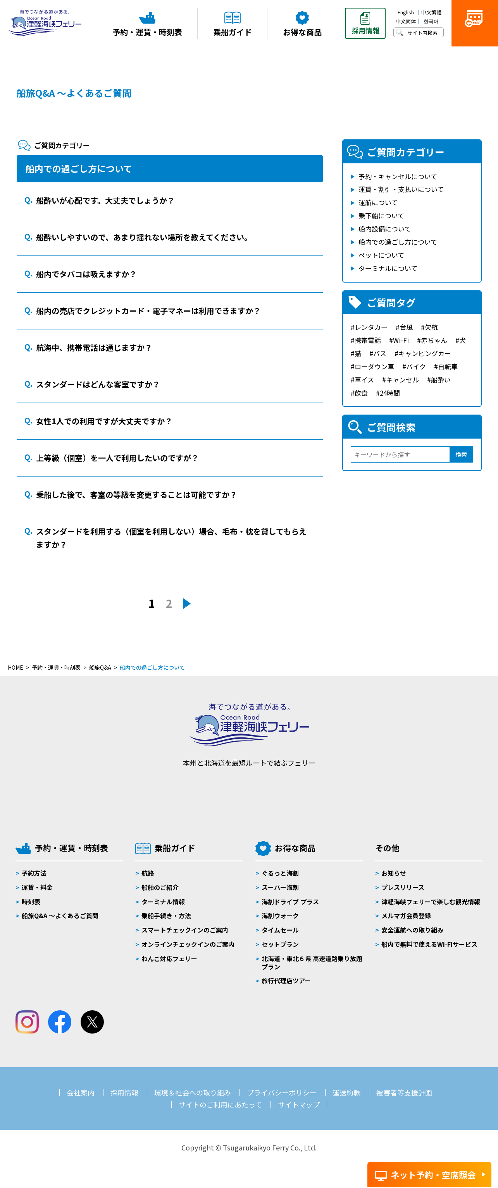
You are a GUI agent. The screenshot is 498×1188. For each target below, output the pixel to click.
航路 (147, 873)
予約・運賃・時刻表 (71, 848)
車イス (364, 379)
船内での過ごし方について (397, 242)
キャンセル (402, 379)
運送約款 (346, 1092)
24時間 (390, 393)
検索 (461, 454)
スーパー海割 (280, 887)
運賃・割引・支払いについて (401, 189)
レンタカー (371, 327)
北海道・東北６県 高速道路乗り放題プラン (312, 962)
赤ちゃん (434, 340)
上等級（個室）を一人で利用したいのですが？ (117, 457)
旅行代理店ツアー (286, 980)
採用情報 (124, 1092)
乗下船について (381, 215)
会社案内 (81, 1092)
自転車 (448, 366)
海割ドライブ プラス (290, 901)
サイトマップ (299, 1104)
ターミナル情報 (163, 901)
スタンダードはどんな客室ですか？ (98, 384)
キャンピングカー (424, 353)
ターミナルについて (387, 268)
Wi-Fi (401, 340)
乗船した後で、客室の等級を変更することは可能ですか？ (136, 494)
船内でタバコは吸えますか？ (86, 273)
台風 (406, 327)
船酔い (441, 379)
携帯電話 (368, 340)
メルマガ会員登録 (406, 915)
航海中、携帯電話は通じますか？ (94, 347)
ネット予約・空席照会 (433, 1174)
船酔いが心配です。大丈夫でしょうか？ (105, 200)
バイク (416, 366)
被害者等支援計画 (404, 1092)
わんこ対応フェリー (169, 958)
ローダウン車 (374, 366)
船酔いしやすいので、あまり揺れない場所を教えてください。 (144, 237)
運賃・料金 (37, 887)
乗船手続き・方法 (166, 915)
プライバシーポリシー (282, 1092)
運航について (378, 202)
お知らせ (393, 873)
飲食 (361, 393)
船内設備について (384, 228)
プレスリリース (402, 887)
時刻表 (31, 901)
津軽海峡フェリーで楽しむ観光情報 (430, 901)
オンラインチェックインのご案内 (187, 944)
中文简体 (406, 21)
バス (379, 353)
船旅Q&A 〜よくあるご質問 (60, 915)
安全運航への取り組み (412, 929)
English (406, 12)
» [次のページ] (187, 604)
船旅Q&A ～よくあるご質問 (74, 92)
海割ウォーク (280, 915)
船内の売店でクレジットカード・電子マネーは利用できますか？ (148, 310)
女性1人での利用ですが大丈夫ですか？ (104, 421)
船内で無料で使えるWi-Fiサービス (429, 944)
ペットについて (381, 255)
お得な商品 (295, 848)
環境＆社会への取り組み (192, 1092)
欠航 (431, 327)
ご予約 (474, 35)
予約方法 (34, 873)
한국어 (431, 21)
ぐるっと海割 (280, 873)
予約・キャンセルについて (397, 176)
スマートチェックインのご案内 (184, 929)
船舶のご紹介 (160, 887)
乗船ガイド (175, 848)
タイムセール (280, 929)
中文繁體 (431, 12)
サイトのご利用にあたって (220, 1104)
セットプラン (280, 944)
